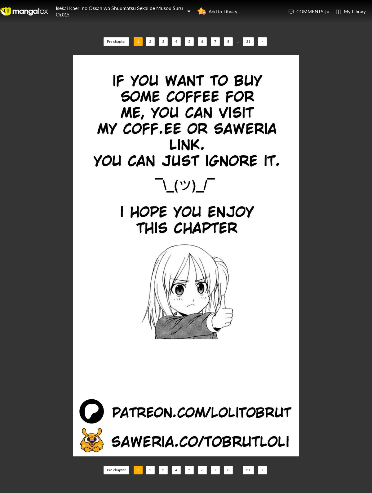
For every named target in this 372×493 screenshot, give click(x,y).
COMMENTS (312, 11)
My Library (355, 11)
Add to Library (223, 11)
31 (248, 41)
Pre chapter (116, 41)
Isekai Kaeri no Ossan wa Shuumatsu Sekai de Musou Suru (119, 8)
